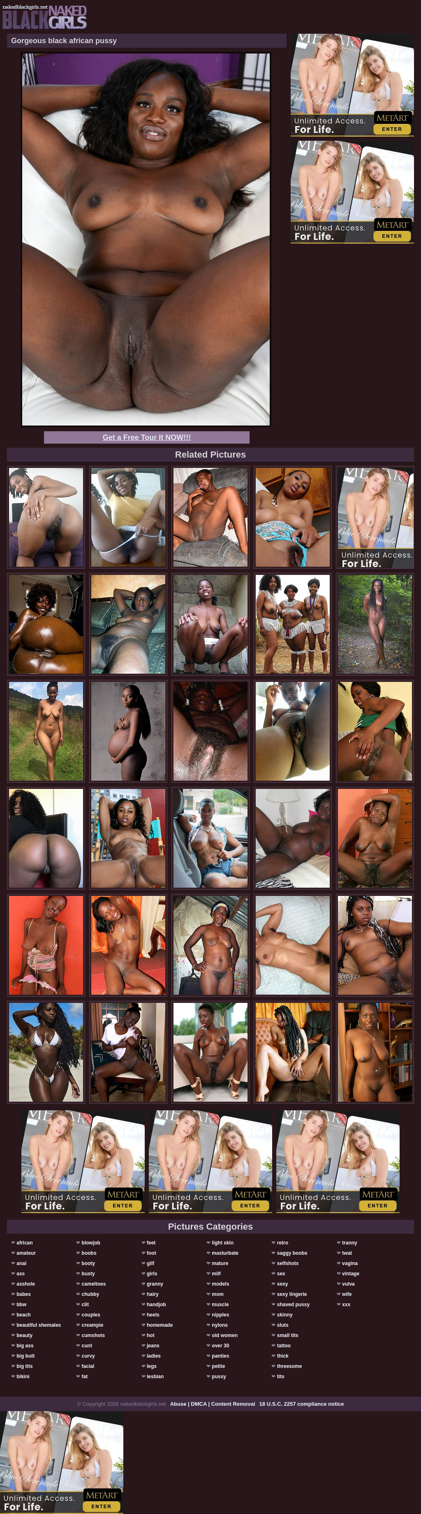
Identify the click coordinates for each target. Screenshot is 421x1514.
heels (153, 1315)
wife (347, 1294)
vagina (350, 1263)
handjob (156, 1304)
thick (283, 1356)
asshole (25, 1284)
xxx (346, 1304)
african (24, 1243)
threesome (289, 1366)
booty (88, 1263)
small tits (287, 1335)
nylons (220, 1325)
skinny (285, 1315)
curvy (88, 1356)
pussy (219, 1376)
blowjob (91, 1243)
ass (20, 1274)
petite (218, 1366)
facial (88, 1366)
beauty (24, 1335)
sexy (282, 1284)
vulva (348, 1284)
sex (281, 1274)
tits (281, 1376)
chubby (90, 1294)
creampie (93, 1325)
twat (347, 1253)
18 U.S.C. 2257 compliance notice (301, 1404)
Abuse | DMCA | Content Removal (212, 1404)
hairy (153, 1294)
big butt (25, 1356)
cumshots (93, 1335)
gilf (150, 1263)
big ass (24, 1346)
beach (23, 1315)
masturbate (225, 1253)
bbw (21, 1304)
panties (220, 1356)
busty (88, 1274)
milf (216, 1274)
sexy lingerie (292, 1294)
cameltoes (94, 1284)
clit (85, 1304)
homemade (160, 1325)
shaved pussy (293, 1304)
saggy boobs (292, 1253)
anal (21, 1263)
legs (152, 1366)
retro (282, 1243)
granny (155, 1284)
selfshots (288, 1263)
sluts (283, 1325)
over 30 (220, 1346)
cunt (87, 1346)
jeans (153, 1346)
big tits (24, 1366)
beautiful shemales (38, 1325)
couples (91, 1315)
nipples (220, 1315)
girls (152, 1274)
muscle (220, 1304)
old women (225, 1335)
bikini (22, 1376)
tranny (349, 1243)
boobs (89, 1253)
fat (85, 1376)
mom (218, 1294)
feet (151, 1243)
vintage (350, 1274)
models (220, 1284)
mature (220, 1263)
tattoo (284, 1346)
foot (151, 1253)
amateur (26, 1253)
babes (23, 1294)
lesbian (155, 1376)
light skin (223, 1243)
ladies (154, 1356)
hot (151, 1335)
